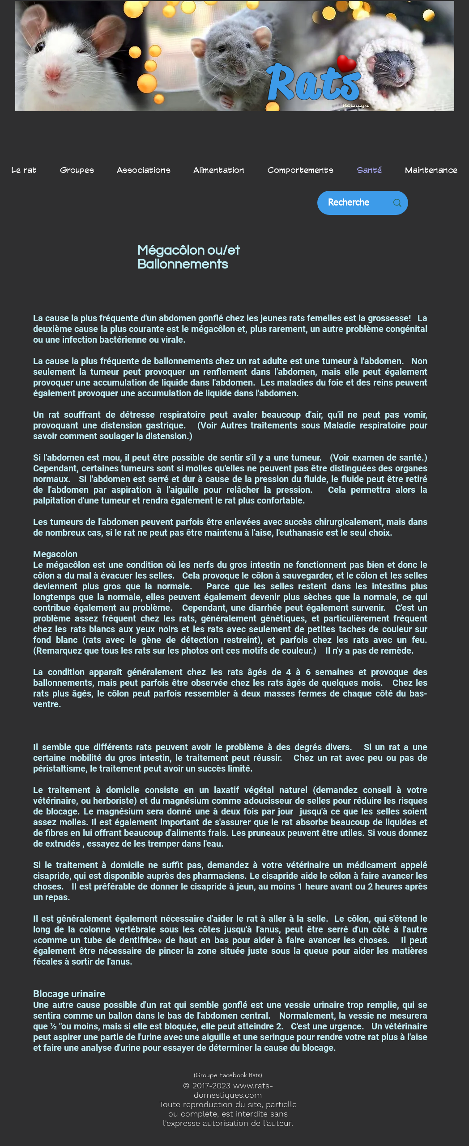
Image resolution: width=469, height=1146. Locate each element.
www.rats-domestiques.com (233, 1090)
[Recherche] (349, 203)
